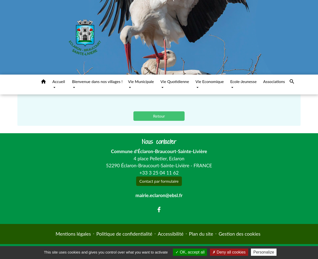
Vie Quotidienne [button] (174, 81)
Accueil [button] (58, 81)
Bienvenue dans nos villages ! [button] (97, 81)
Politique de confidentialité (124, 234)
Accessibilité (171, 234)
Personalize (263, 252)
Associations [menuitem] (274, 81)
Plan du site (201, 234)
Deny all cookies (229, 252)
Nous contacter (159, 141)
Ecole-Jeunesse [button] (243, 81)
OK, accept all (189, 252)
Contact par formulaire (159, 181)
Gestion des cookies (239, 234)
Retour (159, 116)
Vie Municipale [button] (141, 81)
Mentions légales (73, 234)
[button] (43, 82)
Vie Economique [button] (210, 81)
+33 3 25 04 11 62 (159, 172)
